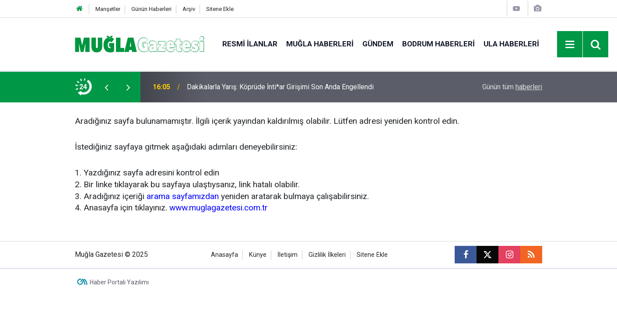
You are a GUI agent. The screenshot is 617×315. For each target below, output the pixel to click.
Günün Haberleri (151, 9)
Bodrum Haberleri (438, 43)
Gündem (377, 43)
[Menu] (570, 44)
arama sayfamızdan (183, 196)
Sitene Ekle (220, 9)
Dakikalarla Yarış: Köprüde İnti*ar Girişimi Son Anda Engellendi (280, 87)
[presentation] (106, 87)
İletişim (287, 255)
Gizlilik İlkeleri (327, 255)
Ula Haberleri (511, 43)
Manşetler (107, 9)
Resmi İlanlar (249, 43)
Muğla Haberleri (320, 43)
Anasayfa (224, 255)
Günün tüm (512, 87)
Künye (257, 255)
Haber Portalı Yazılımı (119, 282)
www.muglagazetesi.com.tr (218, 208)
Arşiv (188, 9)
